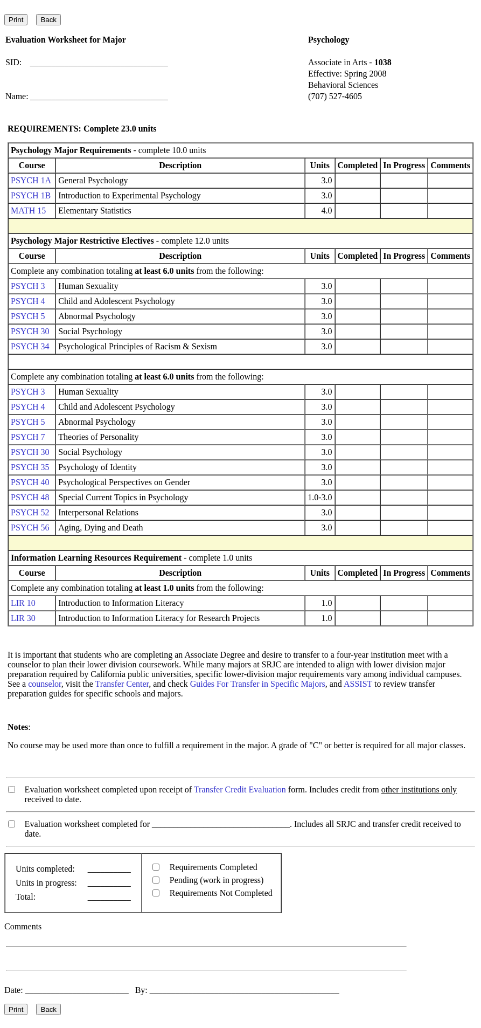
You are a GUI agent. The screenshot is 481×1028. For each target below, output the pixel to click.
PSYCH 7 (28, 436)
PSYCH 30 (30, 331)
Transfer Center (122, 683)
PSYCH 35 (30, 467)
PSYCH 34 (30, 346)
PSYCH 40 (30, 482)
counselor (44, 683)
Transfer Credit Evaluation (240, 789)
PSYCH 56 (30, 527)
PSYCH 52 (30, 512)
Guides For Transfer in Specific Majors (257, 683)
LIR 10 (23, 603)
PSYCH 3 (28, 286)
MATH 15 (28, 210)
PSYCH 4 (28, 301)
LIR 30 (23, 618)
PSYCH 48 (30, 497)
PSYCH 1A (31, 180)
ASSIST (358, 683)
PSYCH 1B (31, 195)
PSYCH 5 (28, 316)
